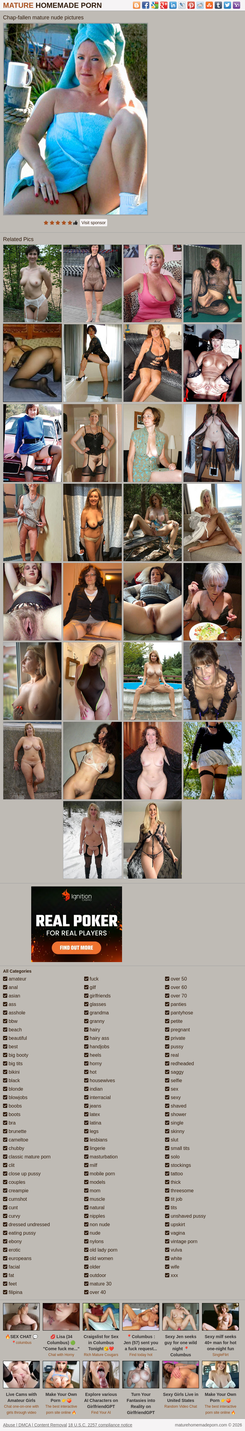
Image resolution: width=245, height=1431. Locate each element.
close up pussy (22, 1173)
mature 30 (97, 1283)
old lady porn (101, 1250)
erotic (12, 1250)
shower (175, 1114)
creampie (15, 1190)
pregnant (177, 1029)
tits (171, 1207)
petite (174, 1021)
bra (9, 1122)
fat (8, 1275)
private (175, 1038)
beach (12, 1029)
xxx (171, 1275)
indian (93, 1089)
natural (94, 1207)
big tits (13, 1063)
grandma (96, 1012)
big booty (15, 1055)
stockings (178, 1165)
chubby (13, 1148)
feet (10, 1283)
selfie (173, 1080)
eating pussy (19, 1233)
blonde (13, 1089)
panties (175, 1004)
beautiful (15, 1038)
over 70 (176, 995)
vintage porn (181, 1241)
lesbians (96, 1139)
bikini (11, 1072)
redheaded (179, 1063)
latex (92, 1114)
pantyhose (179, 1012)
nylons (94, 1241)
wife (172, 1266)
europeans (17, 1258)
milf (90, 1165)
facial (11, 1266)
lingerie (94, 1148)
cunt (10, 1207)
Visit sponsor (93, 222)
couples (14, 1182)
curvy (11, 1216)
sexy (172, 1097)
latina (92, 1122)
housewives (99, 1080)
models (94, 1182)
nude (92, 1233)
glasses (95, 1004)
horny (93, 1063)
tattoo (174, 1173)
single (174, 1122)
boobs (12, 1105)
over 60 (176, 987)
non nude (97, 1224)
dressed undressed (26, 1224)
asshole (14, 1012)
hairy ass (96, 1038)
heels (92, 1055)
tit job (173, 1199)
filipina (12, 1292)
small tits (177, 1148)
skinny (174, 1131)
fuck (91, 978)
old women (98, 1258)
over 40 (95, 1292)
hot (90, 1072)
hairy (92, 1029)
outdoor (95, 1275)
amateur (14, 978)
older (92, 1266)
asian (11, 995)
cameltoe (15, 1139)
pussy (174, 1046)
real (172, 1055)
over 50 (176, 978)
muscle (94, 1199)
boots (12, 1114)
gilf (90, 987)
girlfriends (97, 995)
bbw (10, 1021)
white (173, 1258)
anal (10, 987)
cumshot (15, 1199)
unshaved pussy (185, 1216)
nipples (94, 1216)
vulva (173, 1250)
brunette (14, 1131)
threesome (179, 1190)
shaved (175, 1105)
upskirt (175, 1224)
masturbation (101, 1156)
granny (94, 1021)
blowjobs (15, 1097)
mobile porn (99, 1173)
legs (91, 1131)
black (11, 1080)
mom (92, 1190)
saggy (174, 1072)
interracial (97, 1097)
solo (172, 1156)
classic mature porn (27, 1156)
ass (9, 1004)
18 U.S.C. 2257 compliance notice (100, 1425)
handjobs (96, 1046)
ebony (12, 1241)
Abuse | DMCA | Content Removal (35, 1425)
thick (172, 1182)
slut (171, 1139)
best (10, 1046)
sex (171, 1089)
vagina (175, 1233)
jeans (92, 1105)
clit (9, 1165)
